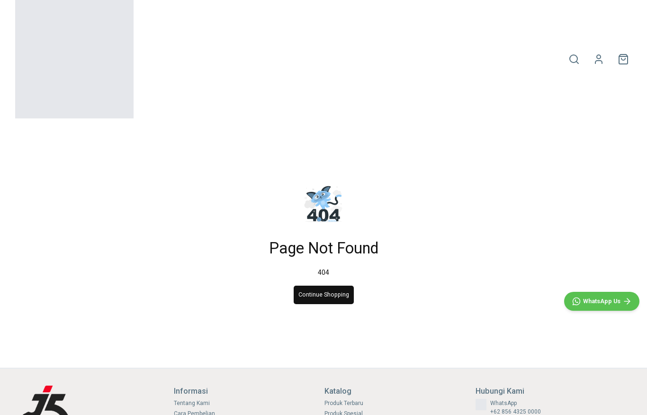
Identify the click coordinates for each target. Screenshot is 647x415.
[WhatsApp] (601, 301)
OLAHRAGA (186, 59)
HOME (154, 59)
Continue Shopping (323, 294)
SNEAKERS (224, 59)
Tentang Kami (192, 403)
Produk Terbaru (343, 403)
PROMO (303, 59)
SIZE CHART (264, 59)
